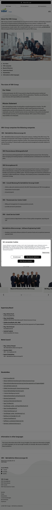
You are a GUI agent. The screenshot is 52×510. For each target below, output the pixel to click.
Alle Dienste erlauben (26, 261)
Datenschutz (46, 252)
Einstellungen (17, 257)
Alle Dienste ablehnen (32, 257)
